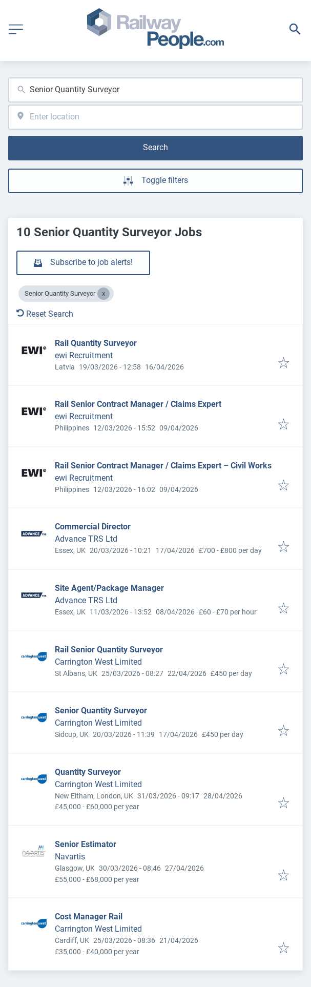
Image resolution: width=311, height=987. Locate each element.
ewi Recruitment (84, 355)
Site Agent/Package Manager (109, 588)
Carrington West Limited (98, 662)
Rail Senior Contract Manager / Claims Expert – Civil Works (163, 465)
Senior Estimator (85, 844)
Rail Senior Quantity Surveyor (109, 649)
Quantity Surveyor (88, 772)
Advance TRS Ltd (86, 539)
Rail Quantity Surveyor (96, 343)
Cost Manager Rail (88, 916)
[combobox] (155, 89)
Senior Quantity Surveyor (101, 710)
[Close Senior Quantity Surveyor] (103, 293)
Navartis (70, 856)
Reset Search (44, 314)
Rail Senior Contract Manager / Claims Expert (138, 404)
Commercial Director (93, 526)
